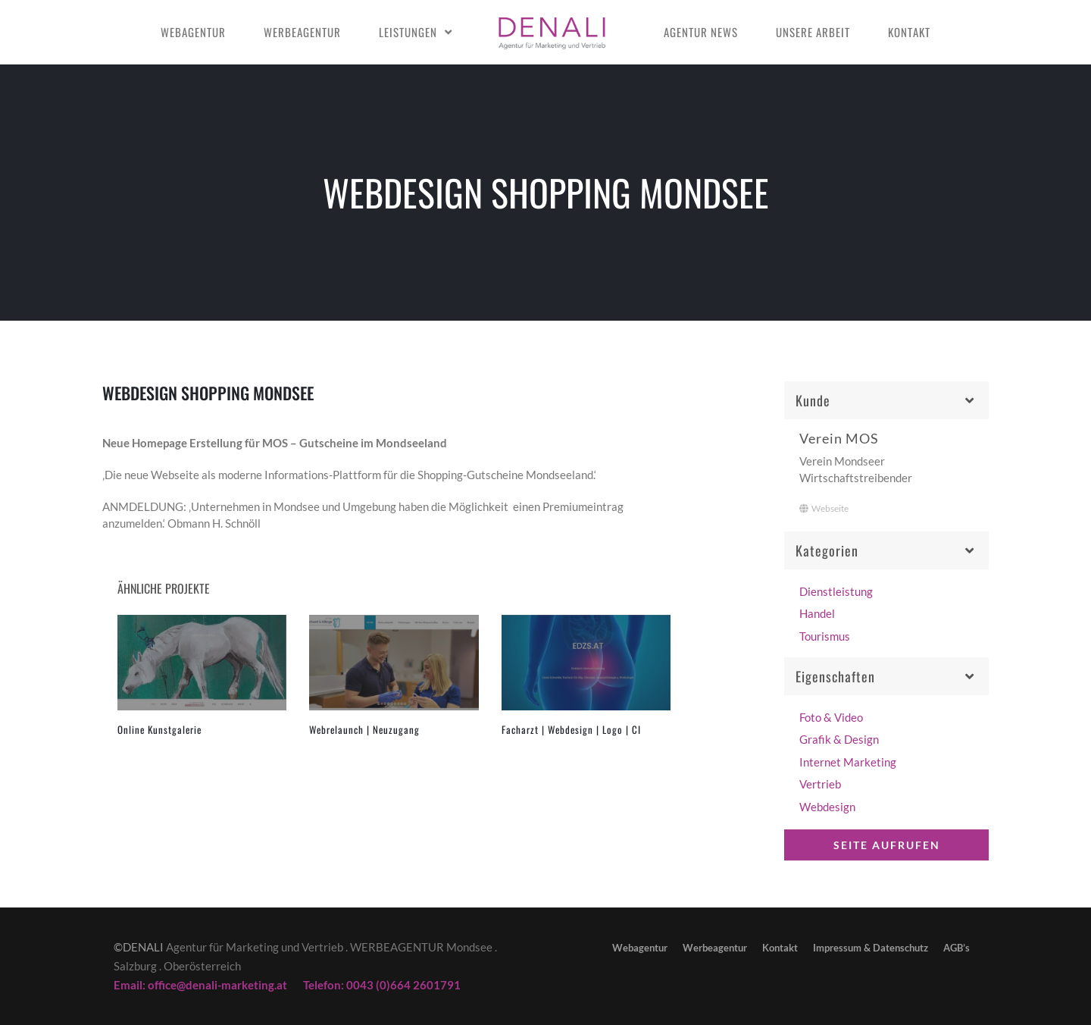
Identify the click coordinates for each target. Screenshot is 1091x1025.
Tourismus (824, 636)
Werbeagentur (302, 32)
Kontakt (909, 32)
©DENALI (139, 947)
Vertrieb (820, 784)
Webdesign (827, 806)
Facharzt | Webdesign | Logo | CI (571, 729)
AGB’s (956, 948)
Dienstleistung (836, 591)
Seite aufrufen (886, 844)
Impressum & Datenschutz (870, 948)
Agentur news (701, 32)
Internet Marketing (847, 762)
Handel (817, 613)
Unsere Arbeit (813, 32)
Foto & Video (831, 717)
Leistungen (408, 32)
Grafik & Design (839, 739)
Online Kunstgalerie (159, 729)
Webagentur (193, 32)
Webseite (824, 508)
